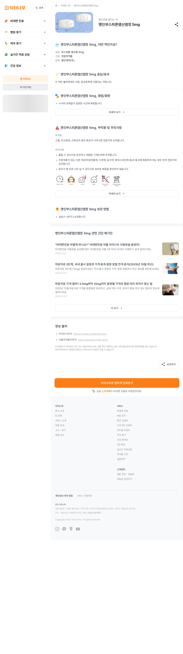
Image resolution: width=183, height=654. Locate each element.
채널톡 (131, 474)
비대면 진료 (122, 410)
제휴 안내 (59, 425)
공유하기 (168, 364)
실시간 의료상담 (124, 449)
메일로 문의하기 (124, 479)
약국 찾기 (121, 435)
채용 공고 (59, 435)
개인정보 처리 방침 (64, 495)
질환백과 (121, 459)
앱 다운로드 (25, 78)
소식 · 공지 (60, 430)
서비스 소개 (60, 420)
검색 (39, 7)
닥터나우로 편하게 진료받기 (117, 383)
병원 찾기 (121, 415)
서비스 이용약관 (84, 495)
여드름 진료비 (123, 430)
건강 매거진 (122, 439)
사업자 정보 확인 (94, 513)
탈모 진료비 (122, 420)
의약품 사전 (122, 454)
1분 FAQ (121, 444)
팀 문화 (58, 415)
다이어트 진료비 (124, 425)
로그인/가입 (25, 87)
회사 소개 (59, 410)
